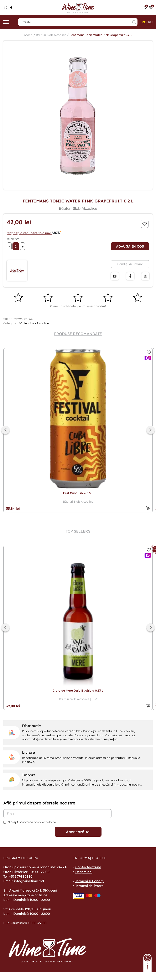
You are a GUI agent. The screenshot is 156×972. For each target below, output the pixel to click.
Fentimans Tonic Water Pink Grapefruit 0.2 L (101, 35)
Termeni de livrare (89, 886)
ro (144, 22)
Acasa (28, 35)
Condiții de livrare (130, 264)
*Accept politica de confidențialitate (32, 822)
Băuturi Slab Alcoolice (51, 35)
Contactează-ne (88, 867)
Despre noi (83, 872)
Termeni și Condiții (89, 881)
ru (150, 22)
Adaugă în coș (130, 246)
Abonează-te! (78, 831)
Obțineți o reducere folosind (34, 233)
